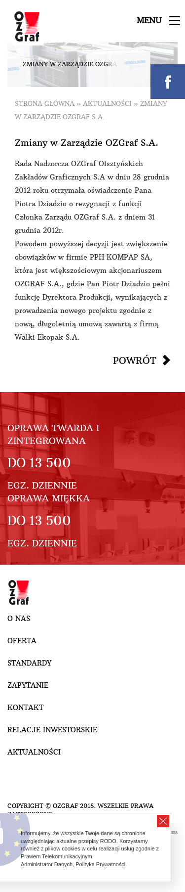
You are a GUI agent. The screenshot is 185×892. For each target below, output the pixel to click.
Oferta (22, 640)
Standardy (29, 663)
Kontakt (25, 707)
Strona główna (44, 103)
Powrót (134, 360)
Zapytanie (27, 685)
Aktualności (107, 103)
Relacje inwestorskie (52, 729)
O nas (18, 618)
